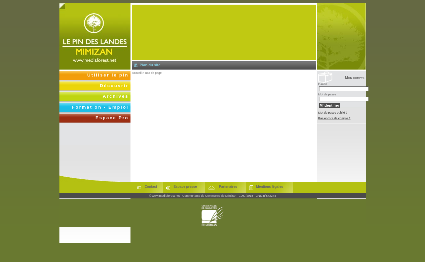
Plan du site (150, 65)
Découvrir (114, 85)
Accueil (137, 73)
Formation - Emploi (100, 107)
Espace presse (185, 186)
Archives (115, 96)
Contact (151, 186)
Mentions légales (269, 186)
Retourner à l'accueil (94, 36)
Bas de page (153, 73)
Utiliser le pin (108, 75)
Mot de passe (327, 94)
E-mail (322, 84)
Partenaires (228, 186)
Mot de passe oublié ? (333, 112)
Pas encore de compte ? (334, 118)
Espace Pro (111, 117)
